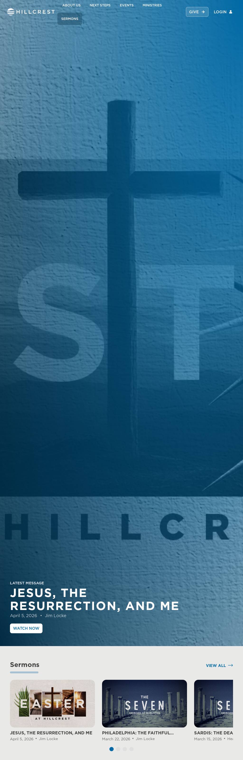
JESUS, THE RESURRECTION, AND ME (51, 736)
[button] (111, 752)
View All (216, 668)
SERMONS (69, 18)
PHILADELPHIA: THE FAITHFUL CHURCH (136, 736)
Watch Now (26, 628)
